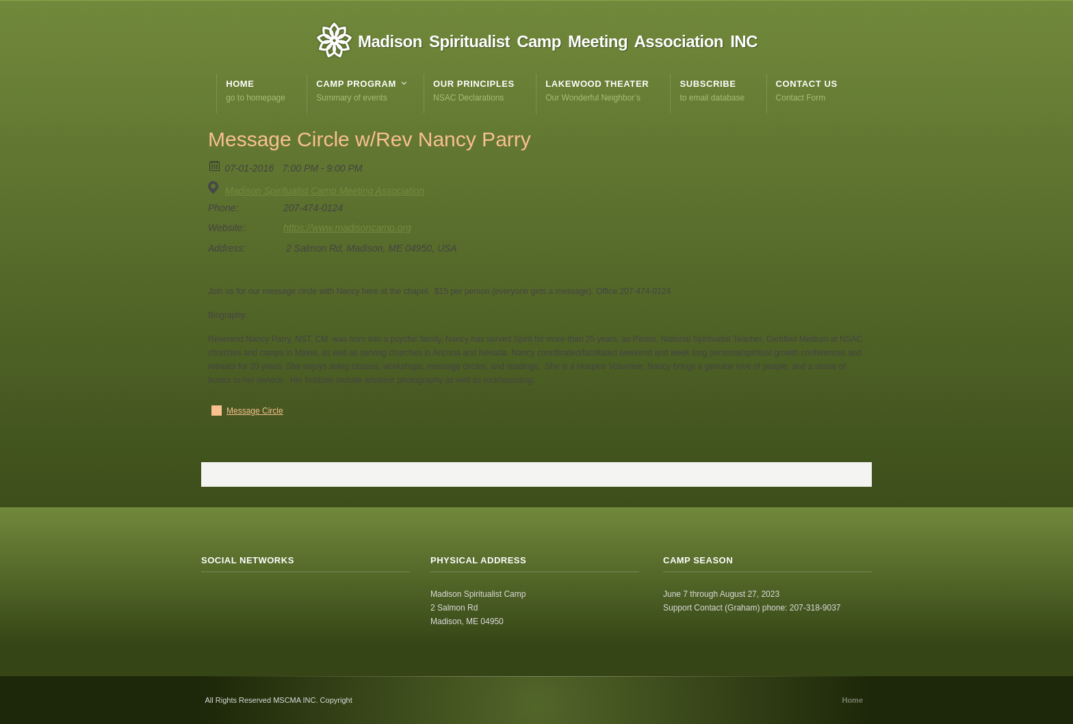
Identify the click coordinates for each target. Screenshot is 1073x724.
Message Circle (255, 411)
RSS (212, 598)
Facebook (242, 598)
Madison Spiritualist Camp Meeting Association (324, 190)
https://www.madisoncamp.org (347, 227)
